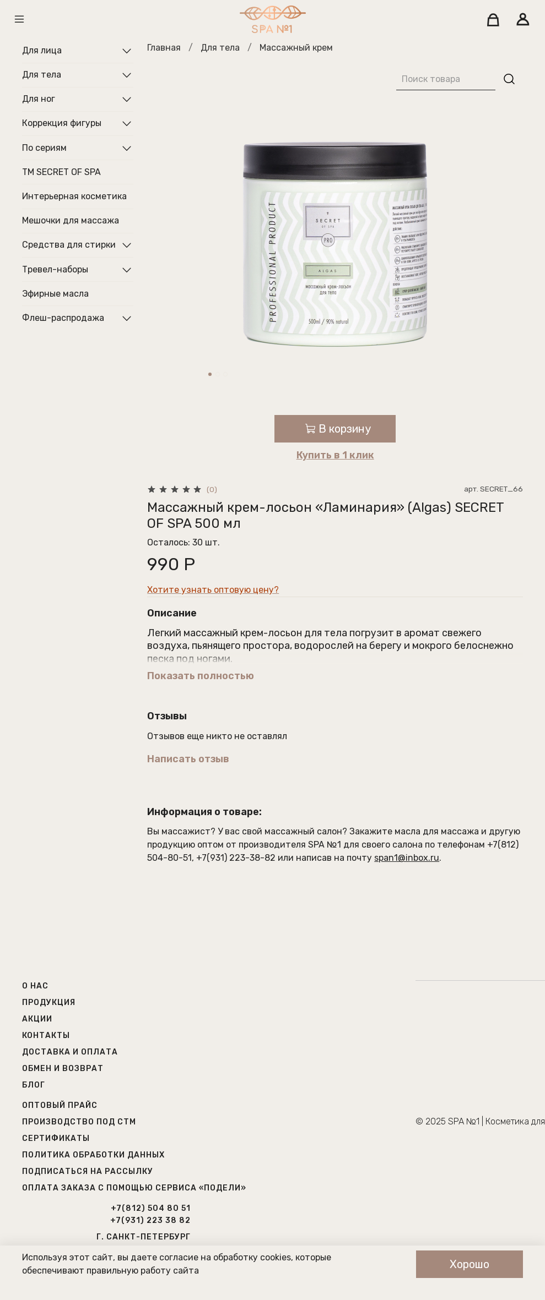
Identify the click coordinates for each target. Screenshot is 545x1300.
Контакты (46, 1035)
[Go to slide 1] (210, 374)
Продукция (48, 1002)
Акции (37, 1019)
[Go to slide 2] (217, 374)
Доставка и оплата (70, 1052)
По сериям (44, 148)
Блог (33, 1085)
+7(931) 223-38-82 (236, 858)
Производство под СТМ (79, 1122)
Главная (164, 47)
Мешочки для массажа (70, 220)
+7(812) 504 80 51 (151, 1208)
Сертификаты (56, 1138)
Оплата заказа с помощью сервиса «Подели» (134, 1188)
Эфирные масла (55, 293)
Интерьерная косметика (74, 196)
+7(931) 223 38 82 (150, 1220)
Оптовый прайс (60, 1105)
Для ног (38, 99)
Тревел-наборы (55, 269)
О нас (35, 986)
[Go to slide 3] (225, 374)
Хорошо (469, 1264)
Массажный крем (296, 47)
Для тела (220, 47)
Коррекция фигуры (61, 123)
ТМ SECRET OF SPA (61, 172)
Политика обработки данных (93, 1155)
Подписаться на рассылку (87, 1171)
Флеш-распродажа (63, 318)
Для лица (42, 50)
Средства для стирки (69, 244)
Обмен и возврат (63, 1068)
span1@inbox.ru (406, 858)
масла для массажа (437, 831)
